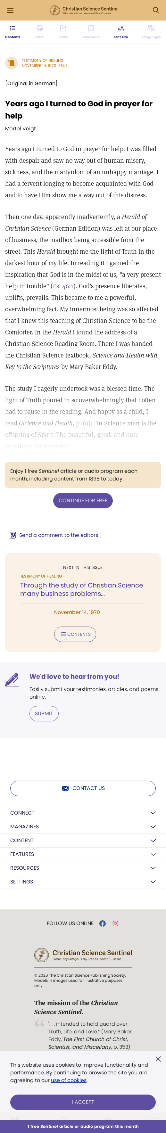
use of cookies (69, 1080)
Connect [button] (22, 813)
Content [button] (22, 840)
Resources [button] (24, 868)
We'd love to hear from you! (74, 676)
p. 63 (82, 423)
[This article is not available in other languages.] (151, 32)
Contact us (83, 788)
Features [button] (22, 854)
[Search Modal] (155, 10)
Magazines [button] (24, 826)
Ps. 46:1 (63, 286)
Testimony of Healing (42, 60)
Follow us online (70, 923)
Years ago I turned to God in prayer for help (79, 109)
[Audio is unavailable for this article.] (40, 32)
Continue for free (83, 500)
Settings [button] (21, 881)
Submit (44, 713)
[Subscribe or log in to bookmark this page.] (91, 32)
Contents (75, 634)
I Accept (83, 1102)
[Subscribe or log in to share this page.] (63, 32)
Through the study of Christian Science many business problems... (81, 589)
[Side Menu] (10, 10)
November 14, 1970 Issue (44, 65)
